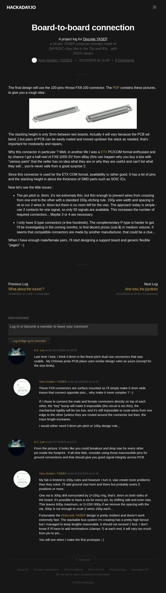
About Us (22, 569)
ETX (104, 152)
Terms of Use (96, 569)
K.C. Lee (39, 350)
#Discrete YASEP (73, 515)
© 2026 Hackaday (83, 582)
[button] (154, 7)
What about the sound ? (26, 289)
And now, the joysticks (141, 289)
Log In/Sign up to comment (29, 341)
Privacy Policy (117, 569)
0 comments (150, 293)
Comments (124, 60)
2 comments (42, 293)
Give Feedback (73, 569)
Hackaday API (140, 569)
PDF (116, 88)
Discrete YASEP (95, 39)
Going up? (82, 559)
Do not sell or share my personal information (83, 574)
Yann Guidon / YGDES (52, 60)
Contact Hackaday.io (46, 569)
